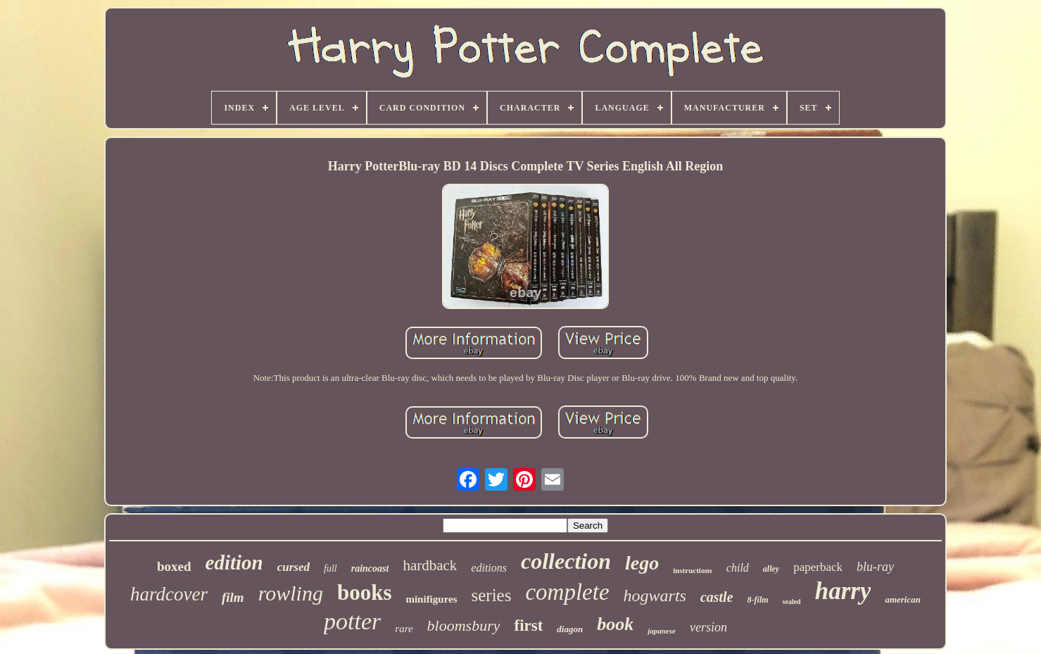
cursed (293, 567)
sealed (792, 601)
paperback (818, 567)
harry (843, 591)
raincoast (370, 568)
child (737, 568)
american (903, 599)
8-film (758, 600)
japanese (662, 631)
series (492, 595)
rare (403, 628)
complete (567, 592)
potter (352, 621)
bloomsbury (463, 625)
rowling (290, 593)
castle (716, 597)
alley (771, 569)
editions (489, 568)
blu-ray (875, 567)
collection (566, 561)
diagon (570, 629)
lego (642, 563)
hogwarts (655, 595)
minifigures (431, 599)
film (233, 597)
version (708, 627)
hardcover (169, 594)
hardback (430, 565)
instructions (692, 570)
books (364, 592)
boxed (174, 566)
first (528, 625)
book (615, 624)
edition (234, 562)
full (330, 568)
